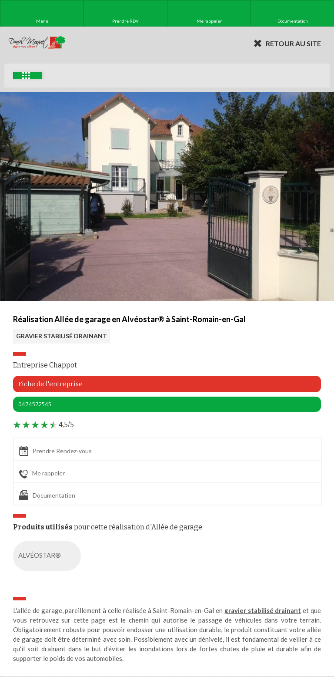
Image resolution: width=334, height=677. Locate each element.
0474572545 (34, 404)
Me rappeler (42, 473)
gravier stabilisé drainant (262, 610)
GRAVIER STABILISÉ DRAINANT (61, 336)
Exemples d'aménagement (26, 75)
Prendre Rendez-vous (55, 451)
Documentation (47, 495)
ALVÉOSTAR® (48, 555)
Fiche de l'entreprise (50, 384)
